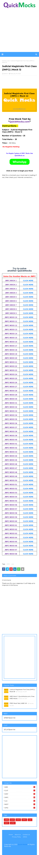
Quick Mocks (22, 844)
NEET (20, 804)
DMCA (25, 837)
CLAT (20, 790)
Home (11, 834)
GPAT (20, 794)
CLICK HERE (28, 281)
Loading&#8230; (19, 237)
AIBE (20, 787)
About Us (18, 834)
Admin (6, 73)
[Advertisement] (19, 30)
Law (12, 564)
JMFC (8, 564)
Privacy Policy (16, 837)
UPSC (20, 808)
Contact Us (26, 834)
